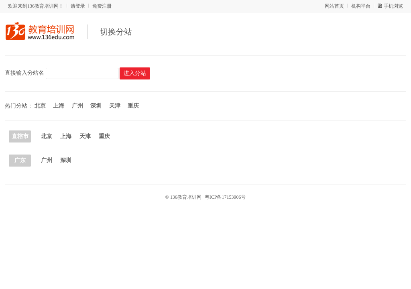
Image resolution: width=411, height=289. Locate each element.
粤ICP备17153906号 (225, 197)
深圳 (65, 160)
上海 (65, 136)
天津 (85, 136)
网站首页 (334, 6)
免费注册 (102, 6)
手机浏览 (393, 6)
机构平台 (360, 6)
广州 (46, 160)
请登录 (78, 6)
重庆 (104, 136)
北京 (46, 136)
